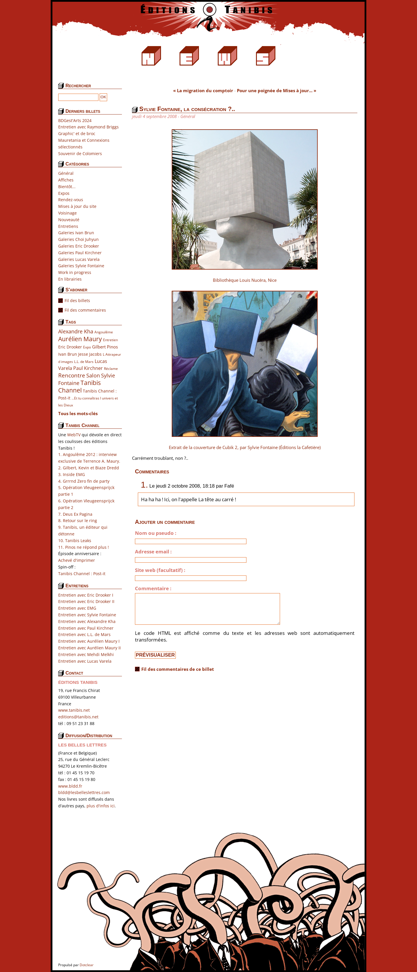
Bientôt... (67, 186)
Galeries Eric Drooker (78, 246)
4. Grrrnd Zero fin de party (83, 481)
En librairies (70, 279)
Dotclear (87, 964)
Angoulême (103, 332)
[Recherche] (78, 97)
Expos (64, 193)
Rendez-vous (70, 199)
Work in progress (74, 272)
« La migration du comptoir (203, 90)
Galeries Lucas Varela (79, 259)
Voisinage (67, 213)
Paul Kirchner (88, 368)
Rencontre (71, 375)
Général (66, 173)
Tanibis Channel (79, 386)
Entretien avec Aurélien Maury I (89, 641)
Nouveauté (68, 219)
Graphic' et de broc (76, 133)
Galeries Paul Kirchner (80, 252)
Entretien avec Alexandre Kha (87, 621)
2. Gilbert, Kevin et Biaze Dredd (88, 467)
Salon (93, 375)
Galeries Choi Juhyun (78, 239)
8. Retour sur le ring (77, 520)
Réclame (111, 368)
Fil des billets (77, 300)
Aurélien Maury (80, 339)
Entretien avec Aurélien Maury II (89, 648)
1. (144, 484)
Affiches (66, 180)
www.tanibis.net (74, 710)
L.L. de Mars (84, 361)
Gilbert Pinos (105, 347)
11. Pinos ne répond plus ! (83, 547)
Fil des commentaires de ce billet (177, 669)
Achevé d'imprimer (76, 560)
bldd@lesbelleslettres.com (84, 792)
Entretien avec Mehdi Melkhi (86, 654)
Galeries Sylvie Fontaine (81, 265)
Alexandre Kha (75, 331)
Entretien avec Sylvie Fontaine (87, 614)
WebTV (74, 434)
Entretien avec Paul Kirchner (86, 628)
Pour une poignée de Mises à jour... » (276, 90)
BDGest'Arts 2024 (75, 120)
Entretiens (68, 226)
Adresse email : (153, 551)
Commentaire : (153, 588)
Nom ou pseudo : (155, 533)
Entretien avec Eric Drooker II (86, 601)
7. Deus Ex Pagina (75, 514)
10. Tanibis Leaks (74, 540)
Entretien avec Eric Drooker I (85, 595)
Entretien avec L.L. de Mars (84, 634)
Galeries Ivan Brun (76, 232)
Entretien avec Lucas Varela (84, 661)
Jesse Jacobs (90, 354)
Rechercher (78, 85)
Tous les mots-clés (78, 413)
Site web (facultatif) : (160, 570)
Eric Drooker (70, 347)
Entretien (110, 339)
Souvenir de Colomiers (80, 153)
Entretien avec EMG (77, 608)
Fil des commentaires (85, 310)
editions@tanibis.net (78, 717)
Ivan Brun (67, 354)
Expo (87, 347)
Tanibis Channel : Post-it (81, 573)
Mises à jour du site (77, 206)
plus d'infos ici (101, 806)
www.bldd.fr (70, 786)
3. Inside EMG (71, 474)
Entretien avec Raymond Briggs (88, 127)
